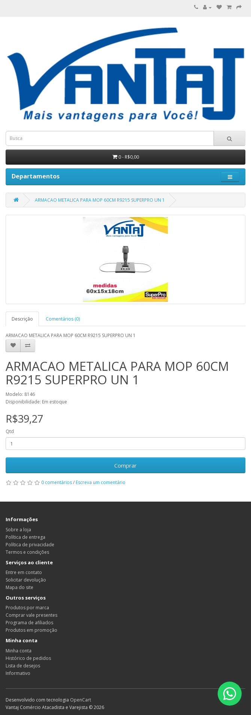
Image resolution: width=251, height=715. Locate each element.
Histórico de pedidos (28, 658)
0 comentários (56, 482)
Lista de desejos (23, 666)
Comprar (125, 465)
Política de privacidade (30, 544)
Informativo (18, 673)
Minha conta (18, 651)
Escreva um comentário (101, 482)
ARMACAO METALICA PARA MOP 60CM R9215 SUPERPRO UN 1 (100, 200)
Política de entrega (25, 537)
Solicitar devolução (26, 580)
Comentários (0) (63, 319)
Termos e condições (27, 552)
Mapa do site (19, 587)
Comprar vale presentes (31, 615)
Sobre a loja (18, 529)
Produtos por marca (27, 607)
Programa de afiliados (29, 622)
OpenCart (80, 700)
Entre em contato (24, 572)
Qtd (10, 431)
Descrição (22, 319)
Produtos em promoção (31, 630)
